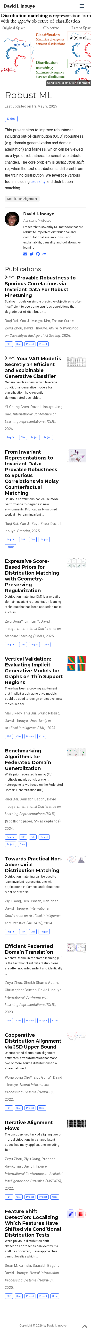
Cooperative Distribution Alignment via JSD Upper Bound (33, 1041)
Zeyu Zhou (13, 328)
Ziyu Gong (13, 901)
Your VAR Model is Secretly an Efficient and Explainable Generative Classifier (33, 367)
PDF (9, 344)
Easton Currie (63, 321)
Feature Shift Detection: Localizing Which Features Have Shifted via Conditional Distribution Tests (33, 1223)
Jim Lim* (32, 621)
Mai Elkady (13, 713)
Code (46, 644)
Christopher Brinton (21, 990)
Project (30, 344)
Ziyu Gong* (14, 621)
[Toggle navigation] (81, 6)
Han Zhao (50, 901)
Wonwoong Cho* (18, 1077)
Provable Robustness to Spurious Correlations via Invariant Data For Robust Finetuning (40, 286)
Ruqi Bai (11, 321)
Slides (11, 119)
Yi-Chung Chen (17, 407)
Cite (19, 344)
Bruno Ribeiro (48, 713)
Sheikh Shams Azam (41, 983)
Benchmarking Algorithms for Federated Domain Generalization (28, 759)
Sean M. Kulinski (18, 1266)
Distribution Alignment (22, 199)
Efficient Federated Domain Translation (29, 949)
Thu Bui (30, 713)
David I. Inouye (19, 6)
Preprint (11, 437)
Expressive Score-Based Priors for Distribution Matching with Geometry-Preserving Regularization (32, 575)
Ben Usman (32, 901)
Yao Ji (25, 321)
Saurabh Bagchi (32, 799)
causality (38, 181)
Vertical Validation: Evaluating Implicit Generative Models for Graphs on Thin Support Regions (34, 670)
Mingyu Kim (41, 321)
